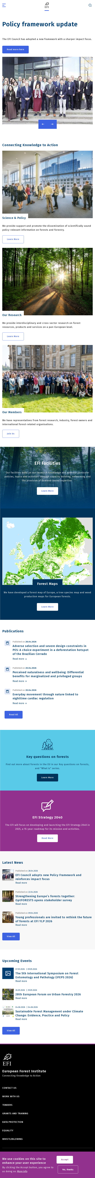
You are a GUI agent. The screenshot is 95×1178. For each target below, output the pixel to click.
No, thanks (67, 1170)
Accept (64, 1160)
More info (22, 1172)
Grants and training (15, 1113)
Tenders (7, 1105)
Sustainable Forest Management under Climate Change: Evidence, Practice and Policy (49, 1013)
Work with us (11, 1096)
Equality (7, 1130)
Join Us (10, 433)
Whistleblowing (12, 1139)
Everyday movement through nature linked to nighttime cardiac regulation (45, 696)
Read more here (15, 49)
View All (11, 936)
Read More (47, 838)
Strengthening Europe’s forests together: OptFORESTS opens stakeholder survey (45, 898)
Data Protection (12, 1122)
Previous (43, 124)
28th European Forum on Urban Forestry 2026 (48, 994)
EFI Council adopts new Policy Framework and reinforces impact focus (48, 877)
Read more (18, 659)
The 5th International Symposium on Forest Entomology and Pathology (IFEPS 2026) (46, 975)
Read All (13, 714)
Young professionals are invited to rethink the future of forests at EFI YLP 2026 (53, 919)
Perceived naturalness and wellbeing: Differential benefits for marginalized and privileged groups (48, 674)
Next (52, 124)
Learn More (13, 239)
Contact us (9, 1088)
